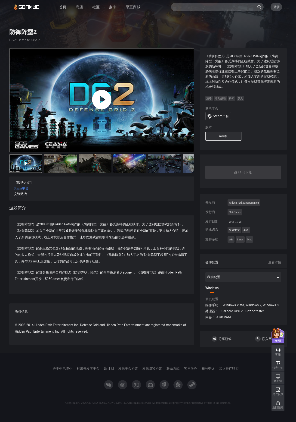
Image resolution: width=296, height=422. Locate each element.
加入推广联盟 (229, 368)
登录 (276, 7)
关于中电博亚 (62, 368)
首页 (62, 7)
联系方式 (172, 368)
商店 (79, 7)
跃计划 (109, 368)
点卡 (112, 7)
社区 (96, 7)
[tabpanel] (101, 196)
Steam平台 (21, 188)
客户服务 (190, 368)
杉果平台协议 (128, 368)
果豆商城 (133, 7)
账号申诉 (208, 368)
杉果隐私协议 (152, 368)
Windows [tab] (212, 288)
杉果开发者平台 (88, 368)
